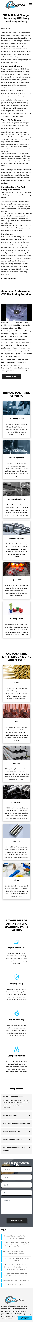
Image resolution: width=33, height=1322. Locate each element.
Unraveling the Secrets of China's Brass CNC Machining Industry (16, 1252)
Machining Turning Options (16, 1285)
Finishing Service (16, 618)
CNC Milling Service (16, 457)
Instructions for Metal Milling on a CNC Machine (16, 1259)
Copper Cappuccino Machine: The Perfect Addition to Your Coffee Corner (16, 1275)
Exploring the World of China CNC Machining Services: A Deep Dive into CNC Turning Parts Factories (16, 1267)
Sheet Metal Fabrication (16, 499)
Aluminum (16, 763)
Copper (16, 721)
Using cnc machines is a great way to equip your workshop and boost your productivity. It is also (16, 1245)
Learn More (11, 376)
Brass (16, 682)
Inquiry (25, 1317)
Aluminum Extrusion (16, 538)
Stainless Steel (16, 802)
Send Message (17, 1220)
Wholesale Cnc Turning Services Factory (16, 1280)
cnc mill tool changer (8, 278)
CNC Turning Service (16, 418)
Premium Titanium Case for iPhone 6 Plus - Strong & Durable (16, 1237)
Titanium (16, 841)
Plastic (16, 880)
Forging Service (16, 580)
